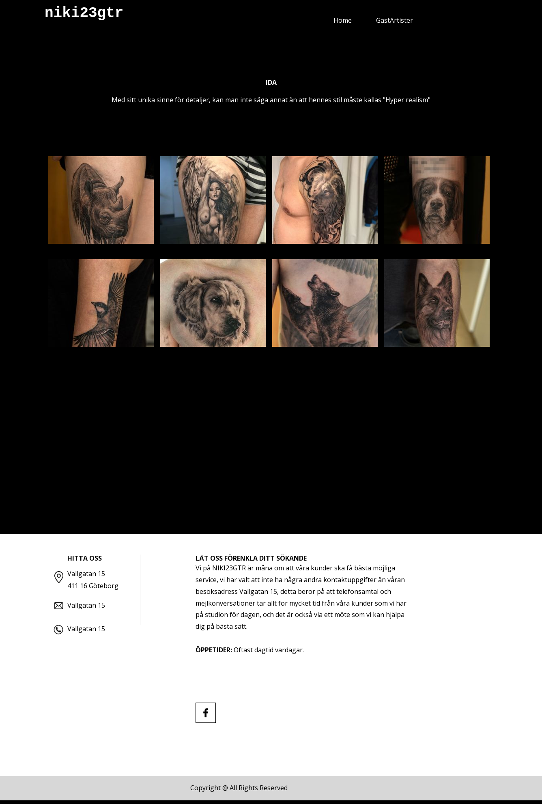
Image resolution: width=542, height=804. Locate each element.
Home (342, 20)
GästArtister (394, 20)
